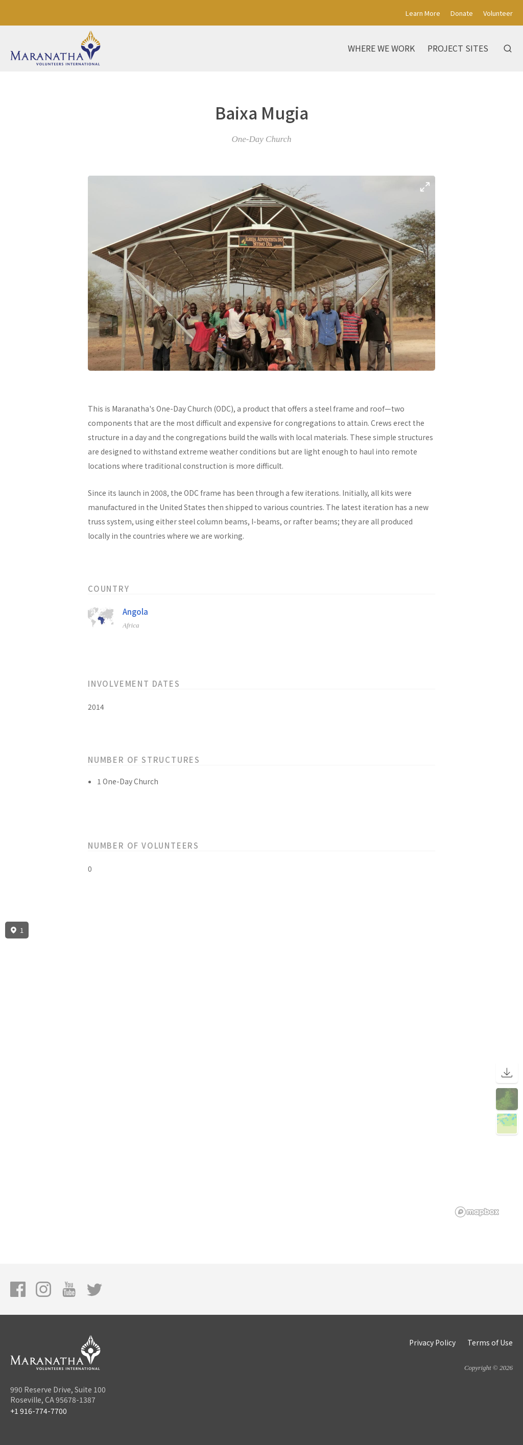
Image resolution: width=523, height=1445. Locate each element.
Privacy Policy (432, 1342)
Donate (461, 13)
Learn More (423, 13)
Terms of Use (490, 1342)
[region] (261, 1070)
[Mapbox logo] (477, 1212)
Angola (135, 611)
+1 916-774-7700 (38, 1411)
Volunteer (498, 13)
